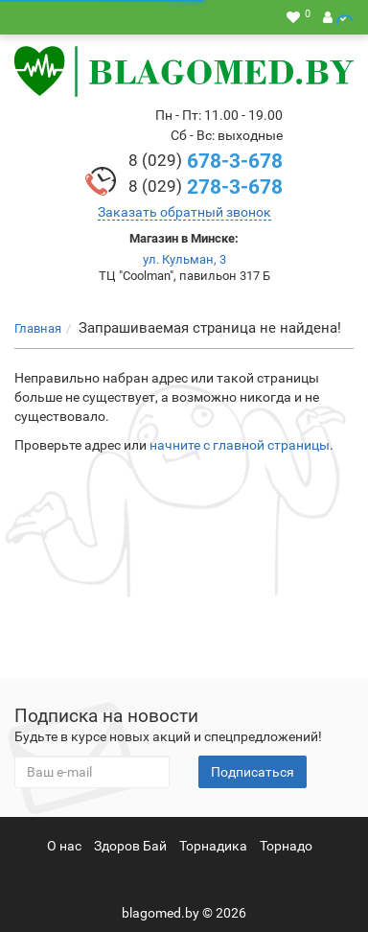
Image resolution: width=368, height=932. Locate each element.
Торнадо (286, 845)
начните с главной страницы (240, 445)
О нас (64, 845)
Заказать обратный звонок (184, 212)
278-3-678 (205, 186)
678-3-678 (205, 161)
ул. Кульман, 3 (184, 259)
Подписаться (252, 772)
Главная (37, 328)
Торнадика (213, 845)
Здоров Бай (130, 845)
